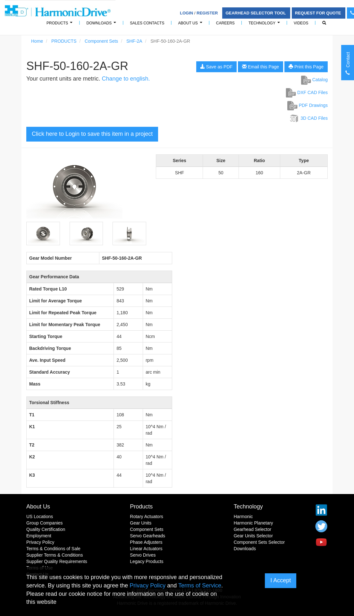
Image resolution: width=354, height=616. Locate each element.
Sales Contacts (147, 23)
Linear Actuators (146, 548)
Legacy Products (146, 561)
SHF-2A (134, 41)
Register (207, 13)
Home (37, 41)
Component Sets (101, 41)
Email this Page (260, 66)
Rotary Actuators (146, 516)
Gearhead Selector (253, 529)
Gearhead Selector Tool (256, 13)
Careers (225, 23)
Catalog (314, 79)
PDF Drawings (307, 105)
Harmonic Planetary (253, 522)
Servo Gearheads (147, 535)
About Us (191, 25)
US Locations (39, 516)
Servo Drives (143, 555)
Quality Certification (45, 529)
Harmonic (243, 516)
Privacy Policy (40, 542)
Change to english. (126, 78)
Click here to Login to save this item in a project (92, 134)
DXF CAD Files (307, 92)
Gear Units (140, 522)
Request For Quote (318, 13)
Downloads (102, 25)
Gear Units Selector (253, 535)
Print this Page (306, 66)
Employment (38, 535)
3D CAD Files (308, 118)
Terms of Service (199, 585)
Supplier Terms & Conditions (54, 555)
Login (186, 13)
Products (141, 506)
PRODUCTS (60, 25)
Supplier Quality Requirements (56, 561)
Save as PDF (216, 66)
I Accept (280, 580)
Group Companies (44, 522)
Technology (265, 25)
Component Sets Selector (259, 542)
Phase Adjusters (146, 542)
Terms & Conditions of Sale (53, 548)
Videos (301, 23)
